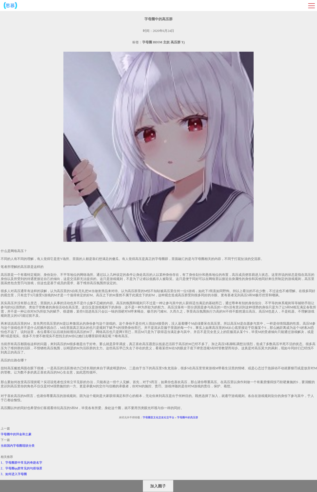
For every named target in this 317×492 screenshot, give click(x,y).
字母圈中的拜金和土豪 (16, 434)
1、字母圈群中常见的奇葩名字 (21, 462)
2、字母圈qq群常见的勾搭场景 (21, 468)
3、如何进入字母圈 (14, 474)
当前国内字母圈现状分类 (18, 445)
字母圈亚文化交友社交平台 (158, 417)
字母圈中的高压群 (187, 417)
